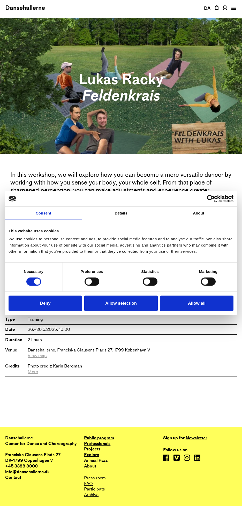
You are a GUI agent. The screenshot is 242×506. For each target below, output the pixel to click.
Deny (45, 303)
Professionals (97, 443)
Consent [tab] (43, 213)
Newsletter (196, 438)
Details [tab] (121, 213)
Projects (92, 449)
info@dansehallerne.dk (27, 472)
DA (207, 8)
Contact (13, 477)
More (33, 372)
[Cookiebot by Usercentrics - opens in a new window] (210, 199)
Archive (91, 495)
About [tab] (198, 213)
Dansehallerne (25, 7)
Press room (95, 478)
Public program (99, 438)
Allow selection (121, 303)
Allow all (197, 303)
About (90, 466)
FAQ (88, 483)
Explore (91, 454)
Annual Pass (96, 460)
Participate (94, 489)
